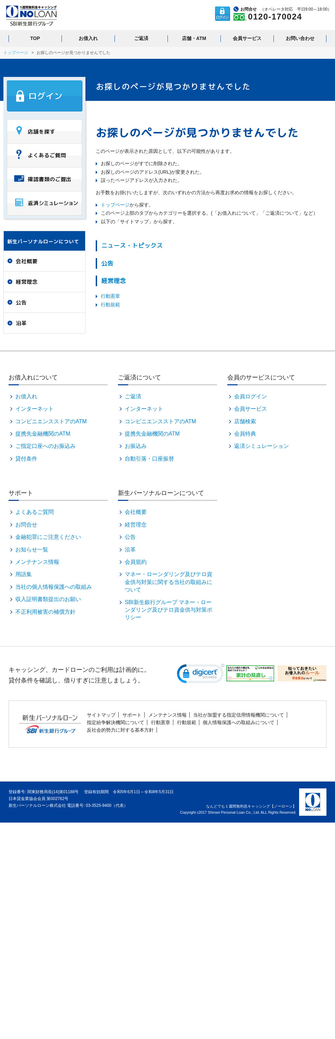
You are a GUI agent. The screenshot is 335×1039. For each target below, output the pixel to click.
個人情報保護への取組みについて (238, 722)
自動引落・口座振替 (149, 459)
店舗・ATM (194, 38)
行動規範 (110, 304)
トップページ (15, 52)
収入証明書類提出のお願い (48, 599)
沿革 (21, 323)
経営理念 (113, 281)
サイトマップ (101, 715)
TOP (35, 38)
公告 (107, 263)
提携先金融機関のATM (42, 434)
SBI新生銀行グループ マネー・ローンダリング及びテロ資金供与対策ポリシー (168, 610)
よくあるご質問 (34, 512)
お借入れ (88, 38)
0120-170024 (275, 16)
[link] (201, 675)
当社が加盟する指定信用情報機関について (238, 715)
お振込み (136, 446)
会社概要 (27, 261)
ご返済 (141, 38)
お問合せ (26, 525)
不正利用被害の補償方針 (45, 612)
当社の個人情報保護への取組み (53, 587)
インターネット (34, 409)
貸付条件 (26, 459)
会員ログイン (250, 396)
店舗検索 (245, 421)
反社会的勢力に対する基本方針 (120, 730)
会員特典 (245, 434)
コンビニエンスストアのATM (51, 421)
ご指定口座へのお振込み (45, 446)
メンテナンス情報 (37, 562)
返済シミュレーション (261, 446)
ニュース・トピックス (132, 245)
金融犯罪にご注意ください (48, 537)
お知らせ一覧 (31, 549)
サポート (132, 715)
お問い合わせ (300, 38)
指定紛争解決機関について (115, 722)
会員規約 (136, 562)
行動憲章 (110, 296)
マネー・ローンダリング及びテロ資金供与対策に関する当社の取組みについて (168, 581)
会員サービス (247, 38)
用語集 (23, 574)
